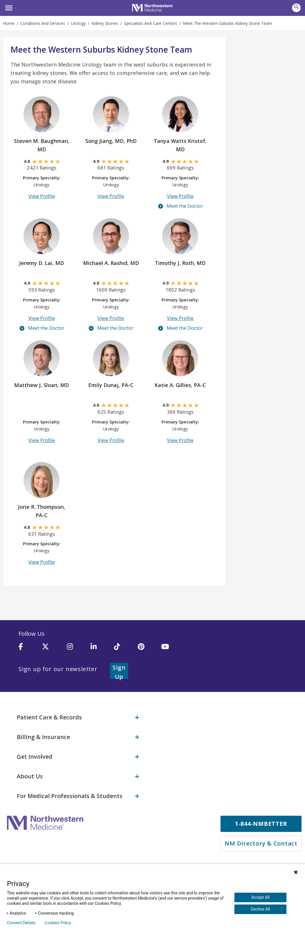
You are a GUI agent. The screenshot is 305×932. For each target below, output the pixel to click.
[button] (7, 7)
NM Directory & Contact (261, 839)
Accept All (260, 897)
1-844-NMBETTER (261, 820)
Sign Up (126, 670)
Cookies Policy (58, 922)
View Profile (41, 197)
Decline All (260, 909)
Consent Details (21, 922)
